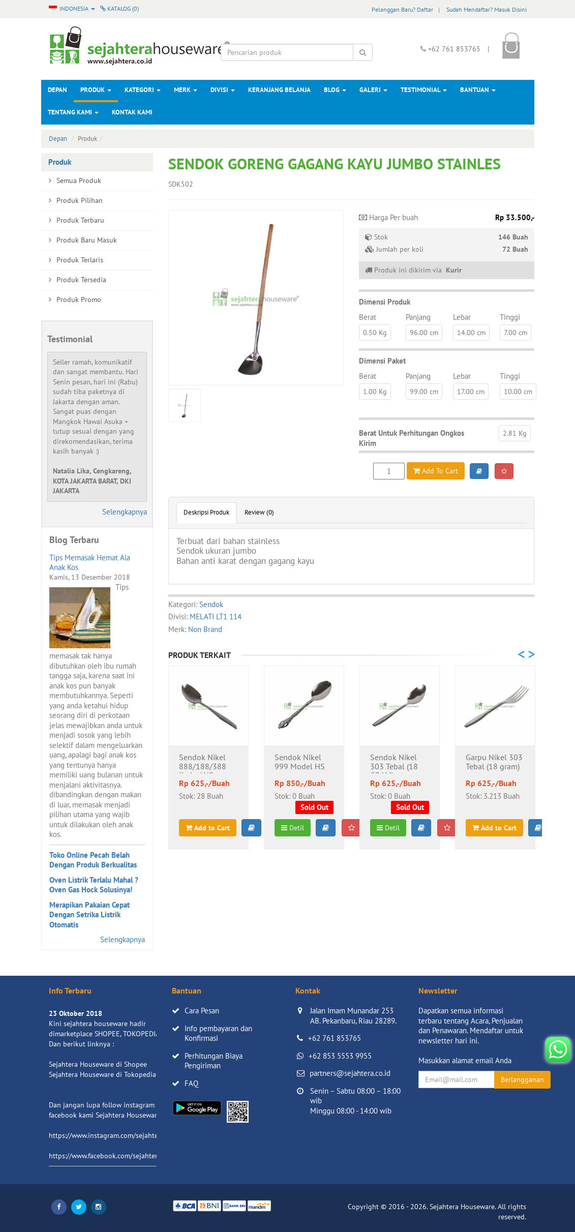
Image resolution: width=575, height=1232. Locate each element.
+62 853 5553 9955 (340, 1056)
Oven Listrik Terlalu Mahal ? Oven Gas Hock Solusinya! (93, 885)
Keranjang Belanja (279, 89)
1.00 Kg (375, 391)
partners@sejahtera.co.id (350, 1073)
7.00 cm (515, 332)
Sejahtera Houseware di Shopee (98, 1064)
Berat (367, 317)
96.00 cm (424, 332)
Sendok (211, 604)
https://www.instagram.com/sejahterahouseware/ (124, 1135)
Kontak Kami (132, 112)
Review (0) (259, 512)
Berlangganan (522, 1079)
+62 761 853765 (334, 1038)
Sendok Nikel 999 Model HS (300, 762)
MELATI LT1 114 (215, 616)
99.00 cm (424, 391)
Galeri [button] (373, 89)
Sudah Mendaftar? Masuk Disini (486, 9)
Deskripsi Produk (206, 512)
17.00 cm (471, 391)
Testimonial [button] (424, 89)
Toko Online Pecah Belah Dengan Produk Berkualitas (93, 860)
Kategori (143, 89)
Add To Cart (435, 470)
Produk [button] (95, 89)
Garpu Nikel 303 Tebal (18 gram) (494, 762)
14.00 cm (471, 332)
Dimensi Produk (384, 302)
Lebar (462, 317)
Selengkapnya (124, 512)
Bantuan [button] (478, 89)
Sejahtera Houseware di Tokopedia (102, 1074)
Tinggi (510, 317)
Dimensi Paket (382, 361)
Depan (57, 89)
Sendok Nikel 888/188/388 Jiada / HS (202, 763)
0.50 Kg (375, 332)
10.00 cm (518, 391)
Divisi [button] (222, 89)
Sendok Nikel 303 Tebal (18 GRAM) (394, 763)
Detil (292, 827)
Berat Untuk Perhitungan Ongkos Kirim (411, 438)
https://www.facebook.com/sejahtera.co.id (113, 1155)
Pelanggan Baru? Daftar (402, 9)
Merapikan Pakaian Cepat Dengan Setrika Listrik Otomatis (89, 914)
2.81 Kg (515, 433)
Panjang (418, 317)
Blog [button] (335, 89)
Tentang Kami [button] (73, 112)
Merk (185, 89)
